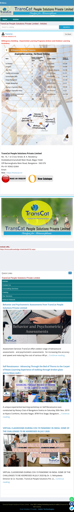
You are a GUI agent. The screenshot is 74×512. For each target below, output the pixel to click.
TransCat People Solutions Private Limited (21, 278)
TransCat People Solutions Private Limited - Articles (23, 24)
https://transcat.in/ (14, 172)
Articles (16, 19)
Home (5, 19)
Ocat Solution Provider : (37, 509)
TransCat (8, 34)
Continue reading (57, 355)
